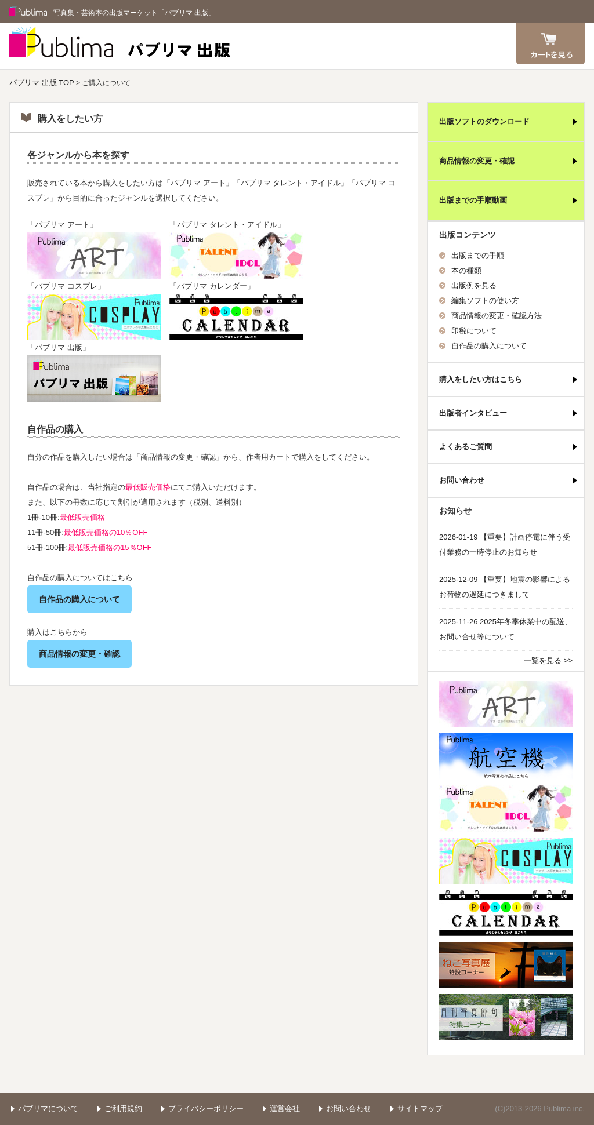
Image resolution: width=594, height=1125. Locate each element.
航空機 (506, 756)
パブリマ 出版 (120, 46)
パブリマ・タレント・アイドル (236, 255)
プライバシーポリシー (206, 1108)
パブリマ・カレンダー (506, 913)
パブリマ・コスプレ (94, 317)
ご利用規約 (123, 1108)
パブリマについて (48, 1108)
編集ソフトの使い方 (485, 300)
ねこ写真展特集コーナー (506, 965)
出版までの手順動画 (473, 200)
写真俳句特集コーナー (506, 1017)
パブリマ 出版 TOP (41, 82)
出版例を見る (474, 285)
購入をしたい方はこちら (480, 379)
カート (550, 43)
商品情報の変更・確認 (79, 653)
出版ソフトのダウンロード (484, 121)
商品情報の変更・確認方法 (496, 315)
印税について (474, 330)
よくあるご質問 (465, 446)
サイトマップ (420, 1108)
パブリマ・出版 (236, 317)
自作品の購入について (79, 599)
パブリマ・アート (94, 255)
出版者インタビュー (473, 413)
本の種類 (466, 270)
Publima (28, 11)
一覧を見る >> (548, 660)
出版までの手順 (477, 255)
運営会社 (285, 1108)
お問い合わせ (461, 480)
